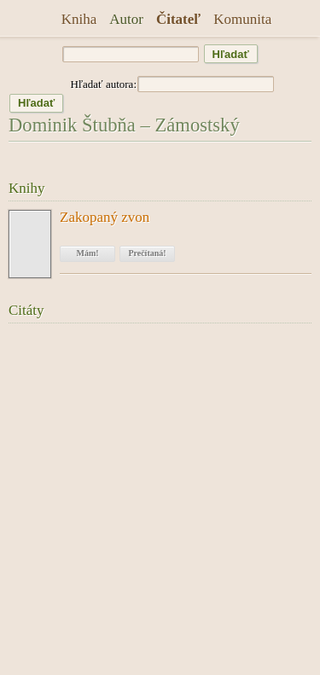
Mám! (87, 253)
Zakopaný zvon (104, 217)
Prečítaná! (147, 253)
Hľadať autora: (103, 84)
